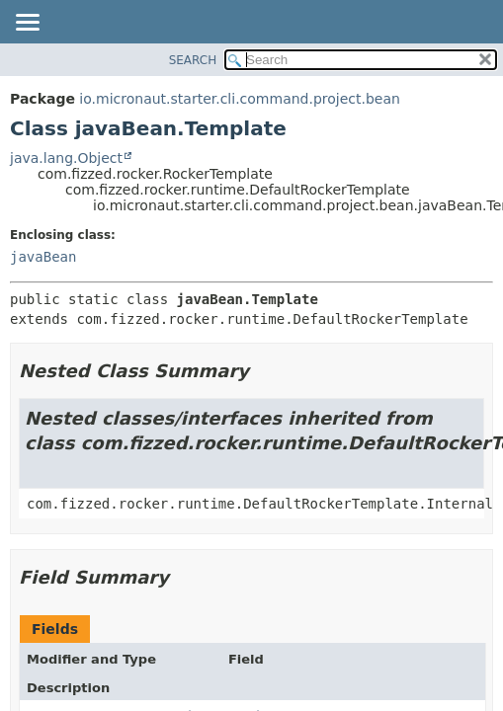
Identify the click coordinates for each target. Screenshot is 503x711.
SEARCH (193, 60)
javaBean (43, 257)
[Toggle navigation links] (26, 24)
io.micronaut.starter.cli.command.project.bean (239, 99)
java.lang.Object (66, 158)
